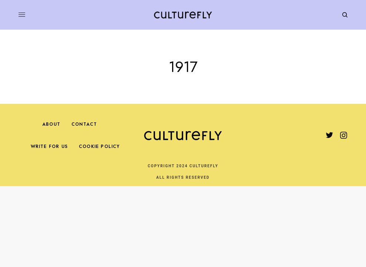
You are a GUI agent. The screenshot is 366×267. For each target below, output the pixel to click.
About (51, 124)
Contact (84, 124)
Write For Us (49, 146)
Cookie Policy (99, 146)
